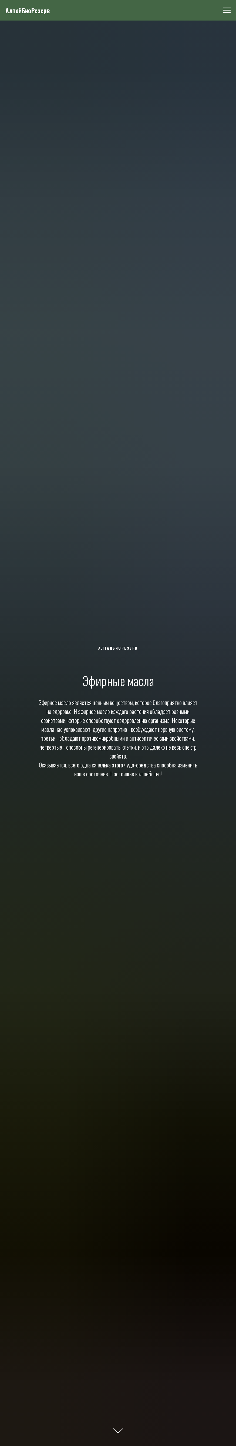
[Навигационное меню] (227, 10)
